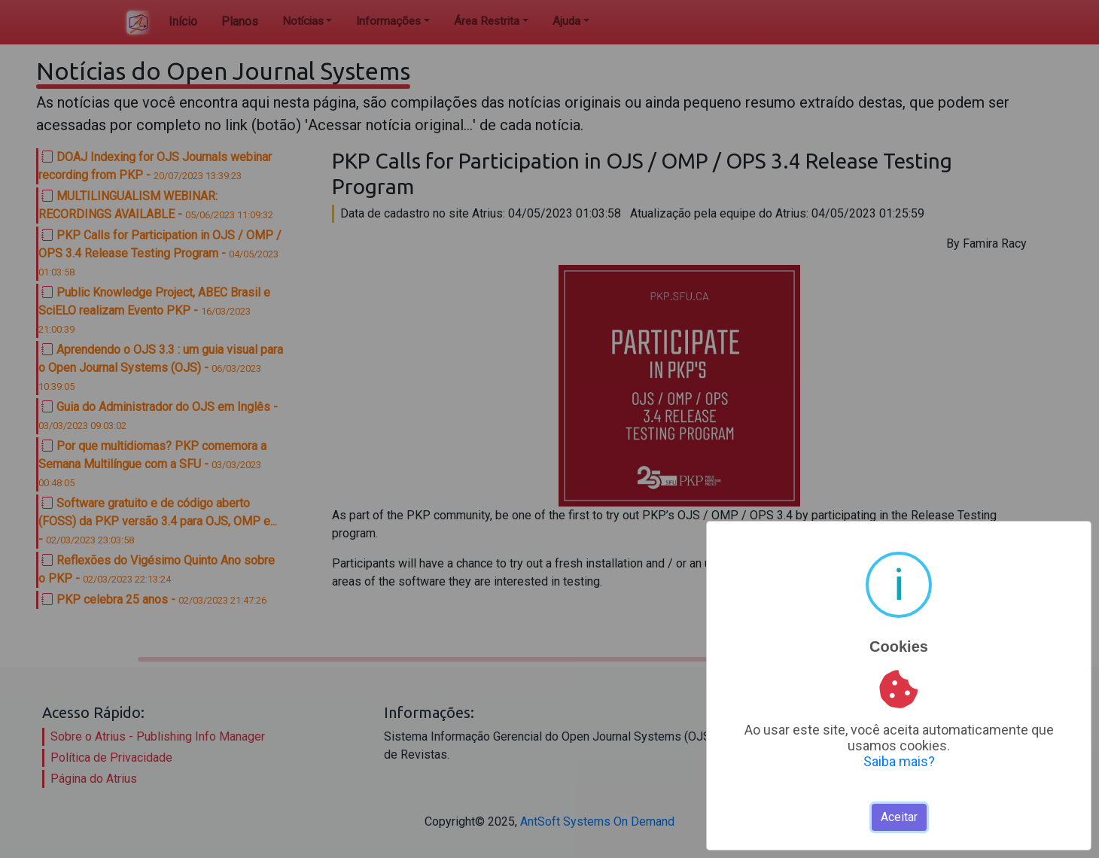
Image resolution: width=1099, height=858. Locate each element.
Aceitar (899, 817)
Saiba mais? (899, 761)
